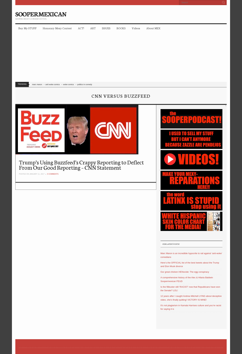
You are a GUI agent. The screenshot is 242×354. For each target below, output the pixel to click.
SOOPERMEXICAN (40, 13)
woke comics (68, 84)
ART (93, 28)
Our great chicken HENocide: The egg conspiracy (185, 272)
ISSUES (106, 28)
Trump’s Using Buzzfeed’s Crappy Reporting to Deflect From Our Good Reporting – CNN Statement (81, 164)
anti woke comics (53, 84)
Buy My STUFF (27, 28)
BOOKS (121, 28)
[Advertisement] (121, 58)
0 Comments (53, 174)
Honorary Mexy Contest (57, 28)
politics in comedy (84, 84)
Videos (136, 28)
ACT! (81, 28)
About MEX (153, 28)
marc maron (37, 84)
